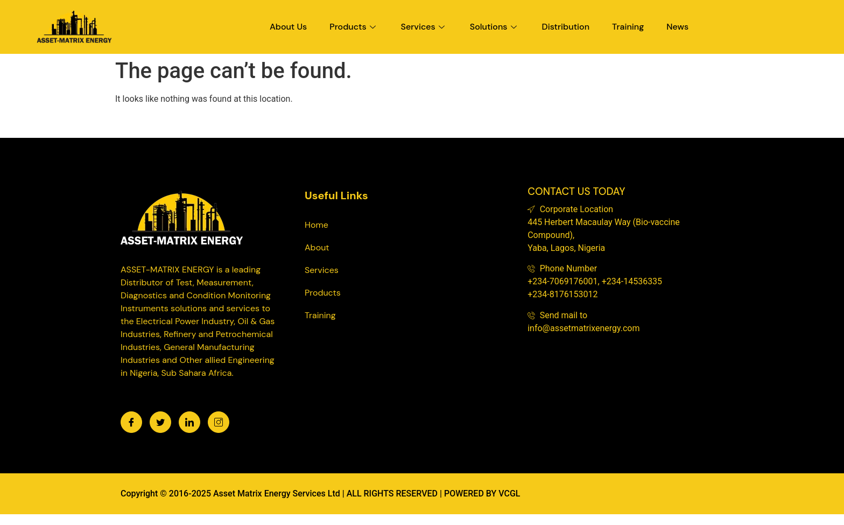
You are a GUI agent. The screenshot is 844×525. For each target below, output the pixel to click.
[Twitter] (160, 422)
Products (353, 26)
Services (424, 26)
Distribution (566, 26)
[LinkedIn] (189, 422)
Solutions (494, 26)
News (677, 26)
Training (628, 26)
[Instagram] (218, 422)
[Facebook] (131, 422)
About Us (288, 26)
